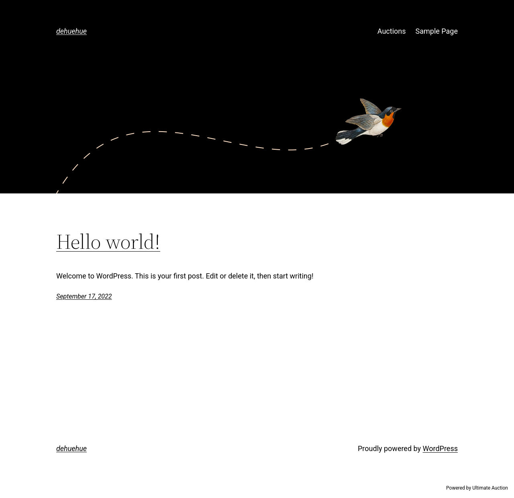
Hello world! (108, 242)
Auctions (391, 31)
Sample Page (437, 31)
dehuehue (71, 31)
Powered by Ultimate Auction (477, 488)
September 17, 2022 (84, 296)
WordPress (440, 448)
